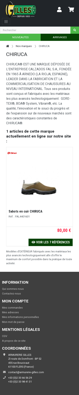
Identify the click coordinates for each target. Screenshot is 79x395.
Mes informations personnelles (20, 317)
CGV (4, 336)
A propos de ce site (13, 340)
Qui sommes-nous (13, 288)
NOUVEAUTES (20, 37)
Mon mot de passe (13, 321)
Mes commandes (12, 307)
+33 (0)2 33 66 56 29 (20, 377)
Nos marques (24, 46)
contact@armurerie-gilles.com (26, 372)
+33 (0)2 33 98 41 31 (20, 381)
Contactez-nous (11, 293)
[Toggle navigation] (6, 21)
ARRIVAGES (60, 37)
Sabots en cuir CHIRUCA (25, 211)
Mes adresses (10, 312)
